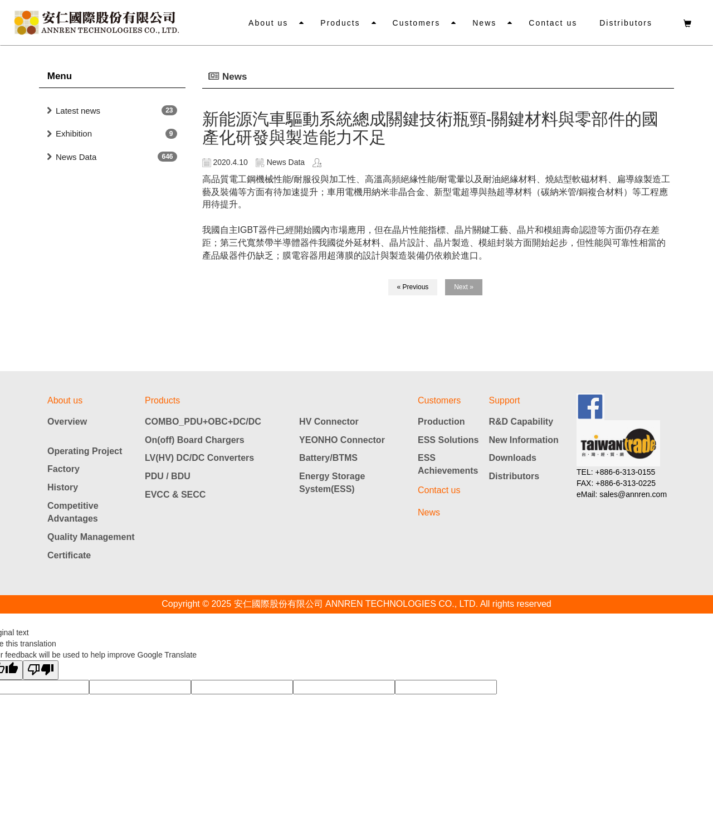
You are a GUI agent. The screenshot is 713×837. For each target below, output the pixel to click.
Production (441, 421)
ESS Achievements (448, 464)
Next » (463, 287)
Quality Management (90, 537)
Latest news (78, 110)
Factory (63, 469)
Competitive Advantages (73, 512)
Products (340, 22)
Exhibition (74, 133)
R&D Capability (521, 421)
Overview (67, 421)
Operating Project (84, 451)
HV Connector (329, 421)
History (62, 487)
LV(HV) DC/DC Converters (199, 458)
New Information (524, 440)
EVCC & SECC (175, 494)
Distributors (625, 22)
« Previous (413, 287)
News (484, 22)
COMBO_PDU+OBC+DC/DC (203, 421)
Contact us (553, 22)
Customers (417, 22)
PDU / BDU (168, 476)
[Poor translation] (40, 670)
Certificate (69, 555)
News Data (76, 157)
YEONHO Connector (342, 440)
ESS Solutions (448, 440)
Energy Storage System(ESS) (332, 482)
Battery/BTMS (328, 458)
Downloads (512, 458)
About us (268, 22)
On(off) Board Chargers (195, 440)
